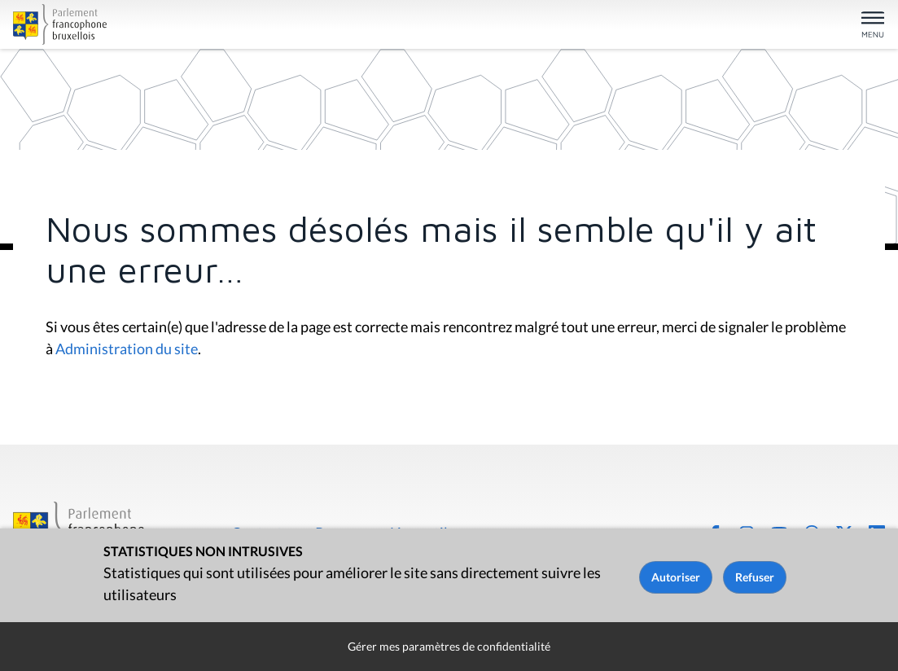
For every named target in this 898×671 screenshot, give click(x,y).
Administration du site (126, 348)
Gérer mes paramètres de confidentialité (449, 646)
